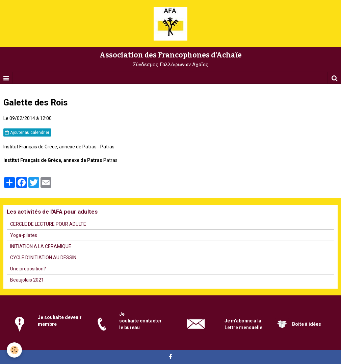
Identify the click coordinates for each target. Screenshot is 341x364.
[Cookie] (14, 350)
